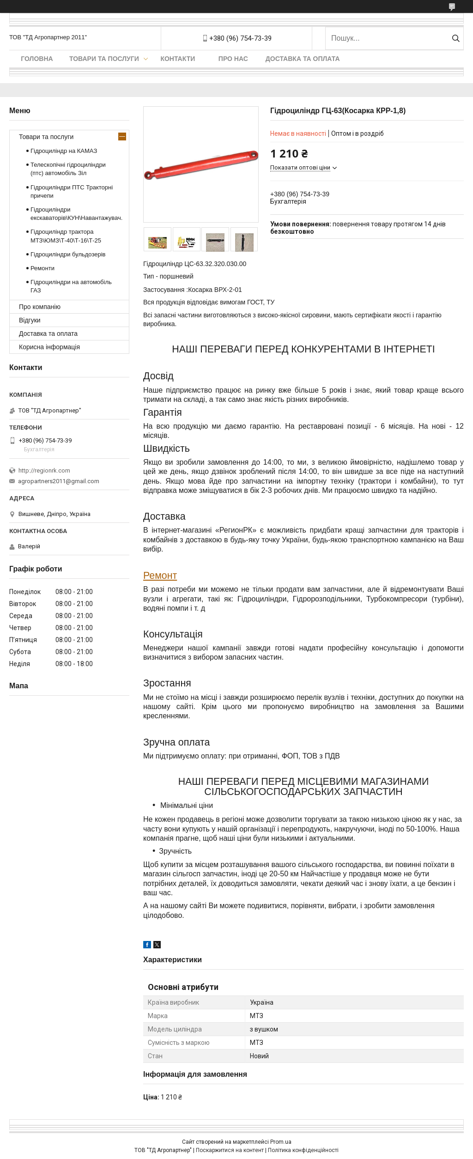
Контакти (177, 58)
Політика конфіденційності (303, 1150)
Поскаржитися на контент (230, 1150)
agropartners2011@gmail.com (58, 481)
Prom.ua (280, 1142)
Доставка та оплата (303, 58)
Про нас (233, 58)
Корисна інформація (49, 347)
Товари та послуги (104, 58)
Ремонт (160, 575)
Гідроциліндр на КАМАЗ (63, 150)
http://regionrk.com (44, 470)
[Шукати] (456, 38)
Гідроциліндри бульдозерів (68, 254)
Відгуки (30, 320)
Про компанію (40, 306)
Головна (37, 58)
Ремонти (42, 268)
